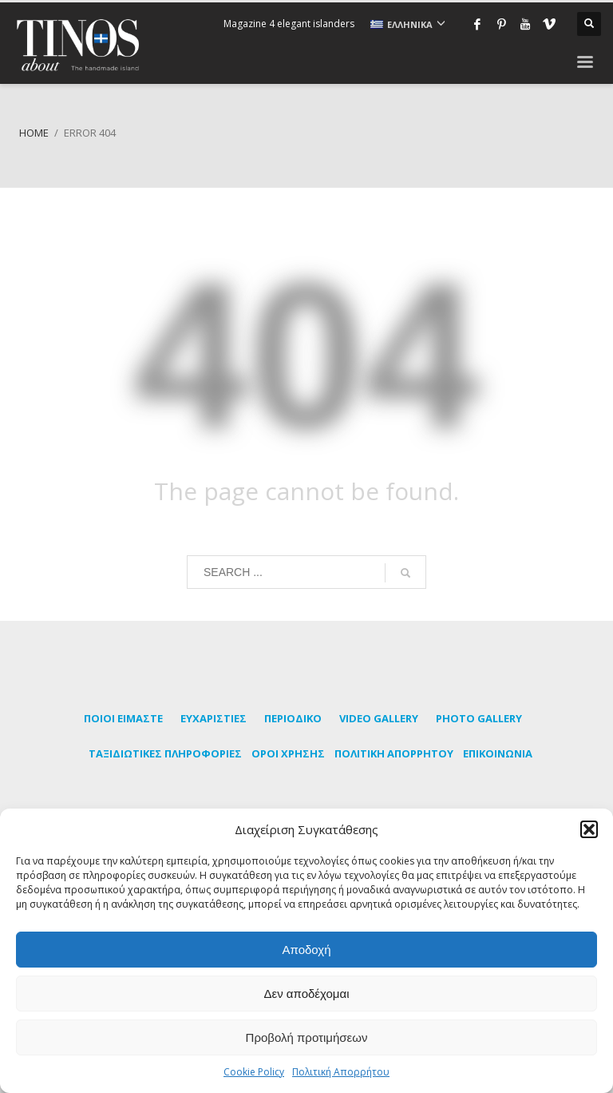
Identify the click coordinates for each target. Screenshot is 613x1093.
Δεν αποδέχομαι (306, 993)
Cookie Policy (253, 1072)
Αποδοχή (307, 949)
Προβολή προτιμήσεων (307, 1037)
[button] (589, 829)
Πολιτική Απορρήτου (341, 1072)
